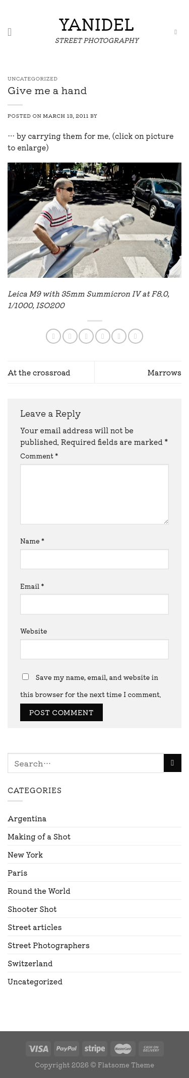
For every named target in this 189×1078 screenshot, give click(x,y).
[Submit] (172, 763)
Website (33, 631)
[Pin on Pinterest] (119, 336)
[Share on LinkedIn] (135, 336)
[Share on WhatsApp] (53, 336)
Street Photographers (49, 945)
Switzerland (30, 963)
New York (25, 854)
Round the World (39, 890)
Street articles (35, 926)
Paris (17, 872)
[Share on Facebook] (70, 336)
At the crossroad (39, 372)
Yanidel (96, 24)
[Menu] (13, 32)
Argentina (27, 818)
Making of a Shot (39, 836)
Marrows (164, 372)
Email (32, 586)
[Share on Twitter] (86, 336)
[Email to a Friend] (102, 336)
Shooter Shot (32, 908)
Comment (39, 455)
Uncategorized (35, 981)
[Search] (177, 32)
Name (32, 541)
